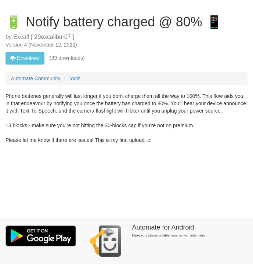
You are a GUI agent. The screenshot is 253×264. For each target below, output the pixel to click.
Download (25, 58)
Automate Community (36, 78)
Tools (74, 78)
